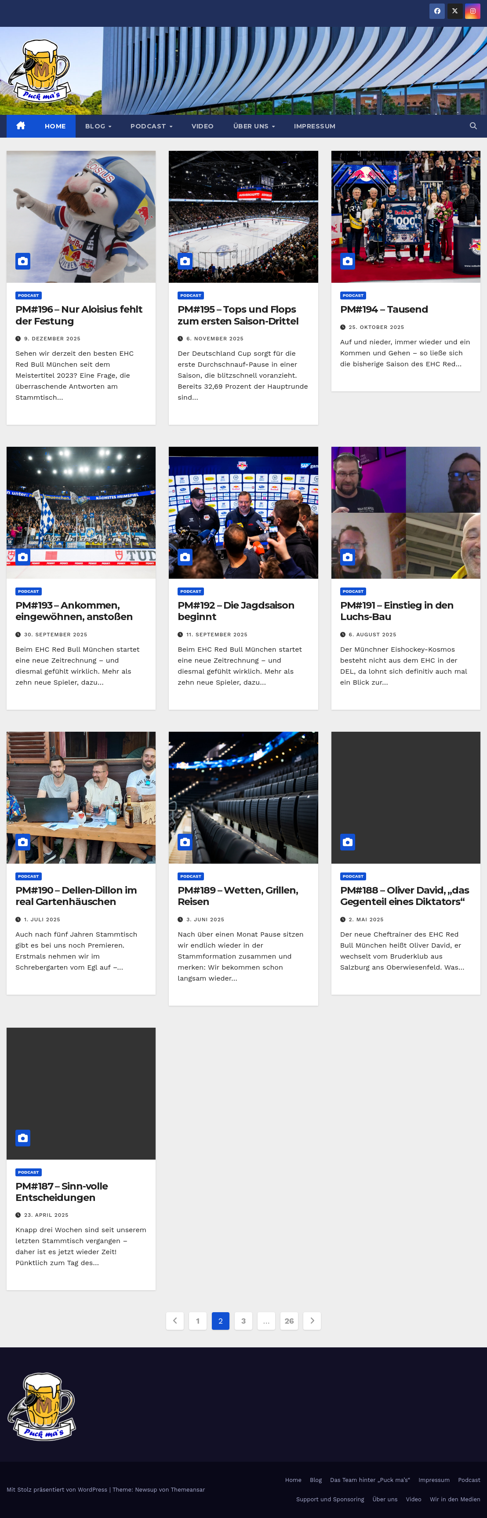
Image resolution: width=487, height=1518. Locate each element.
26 (289, 1320)
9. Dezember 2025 (52, 339)
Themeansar (188, 1489)
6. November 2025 (214, 339)
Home (55, 126)
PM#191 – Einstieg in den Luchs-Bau (397, 611)
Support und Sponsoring (330, 1499)
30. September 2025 (55, 634)
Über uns (252, 126)
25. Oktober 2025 (376, 327)
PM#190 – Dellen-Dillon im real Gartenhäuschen (76, 896)
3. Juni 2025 (205, 919)
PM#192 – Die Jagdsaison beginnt (236, 611)
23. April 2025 (46, 1215)
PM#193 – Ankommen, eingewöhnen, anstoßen (74, 611)
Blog (96, 126)
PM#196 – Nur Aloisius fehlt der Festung (78, 315)
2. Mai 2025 (366, 919)
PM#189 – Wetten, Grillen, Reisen (238, 896)
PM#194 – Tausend (384, 309)
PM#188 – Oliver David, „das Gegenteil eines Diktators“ (404, 896)
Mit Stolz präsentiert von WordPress (58, 1489)
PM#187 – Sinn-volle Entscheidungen (61, 1192)
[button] (473, 126)
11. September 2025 (216, 634)
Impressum (315, 126)
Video (203, 126)
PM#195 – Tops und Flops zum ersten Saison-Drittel (238, 315)
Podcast (149, 126)
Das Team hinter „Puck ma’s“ (370, 1480)
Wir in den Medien (455, 1499)
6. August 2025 (373, 634)
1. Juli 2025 (42, 919)
